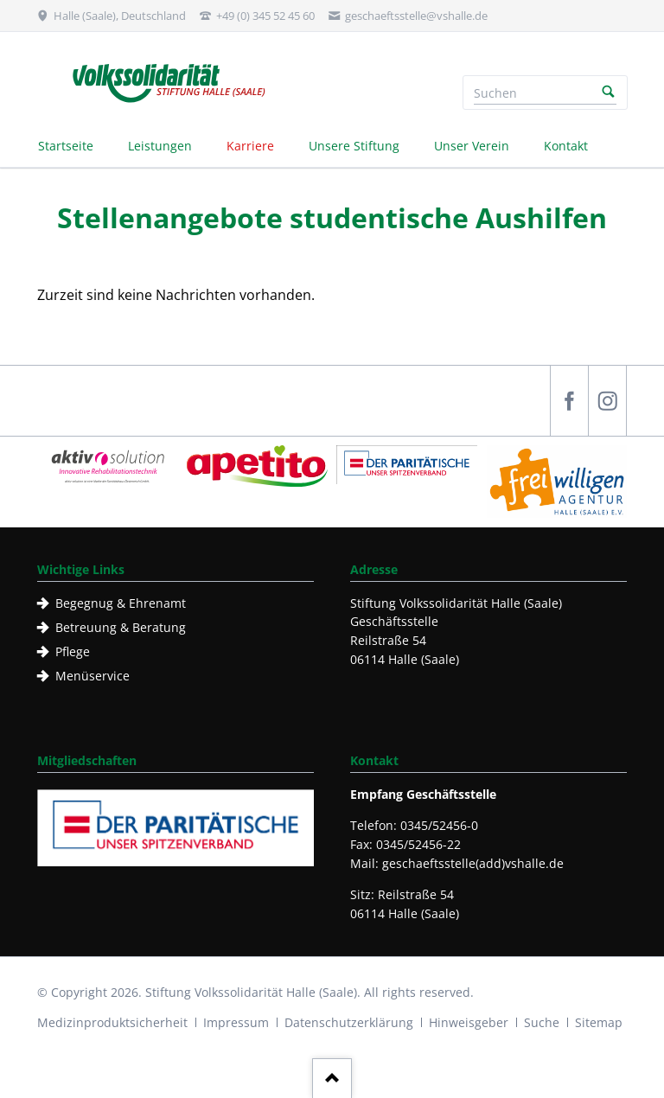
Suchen (609, 92)
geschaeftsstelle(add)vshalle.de (473, 863)
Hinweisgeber (468, 1022)
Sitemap (598, 1022)
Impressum (236, 1022)
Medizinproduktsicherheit (112, 1022)
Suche (541, 1022)
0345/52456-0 (439, 825)
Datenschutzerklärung (348, 1022)
